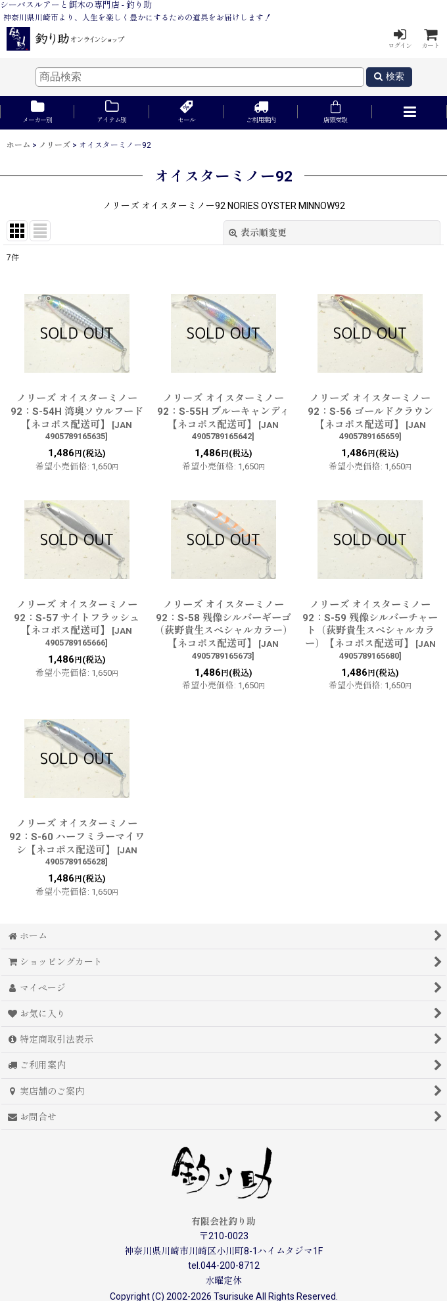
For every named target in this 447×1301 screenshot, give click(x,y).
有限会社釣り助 (223, 1221)
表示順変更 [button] (258, 232)
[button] (409, 113)
